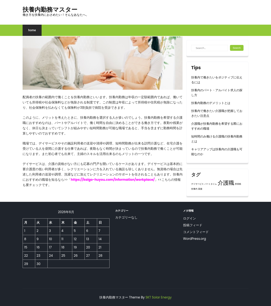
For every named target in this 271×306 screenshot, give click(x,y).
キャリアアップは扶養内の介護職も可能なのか (216, 151)
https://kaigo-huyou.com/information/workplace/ (113, 179)
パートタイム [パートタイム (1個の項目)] (210, 184)
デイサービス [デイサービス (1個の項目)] (197, 184)
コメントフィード (196, 232)
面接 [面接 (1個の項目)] (200, 189)
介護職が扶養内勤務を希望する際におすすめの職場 (216, 126)
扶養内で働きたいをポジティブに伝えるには (216, 79)
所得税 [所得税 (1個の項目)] (238, 184)
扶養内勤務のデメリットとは (210, 103)
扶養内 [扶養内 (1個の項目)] (194, 189)
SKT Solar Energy (158, 297)
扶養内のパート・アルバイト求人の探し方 (216, 92)
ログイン (189, 218)
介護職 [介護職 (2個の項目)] (226, 183)
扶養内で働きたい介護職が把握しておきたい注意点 (216, 113)
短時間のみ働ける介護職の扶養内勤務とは (216, 139)
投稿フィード (192, 225)
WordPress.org (194, 238)
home (32, 30)
